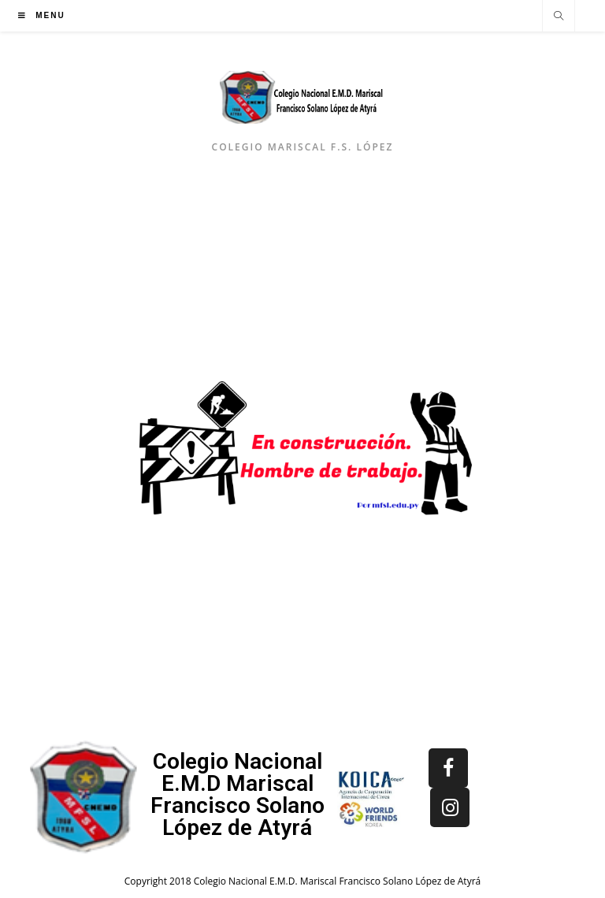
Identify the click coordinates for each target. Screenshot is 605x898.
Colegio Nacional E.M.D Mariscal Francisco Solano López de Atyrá (237, 794)
